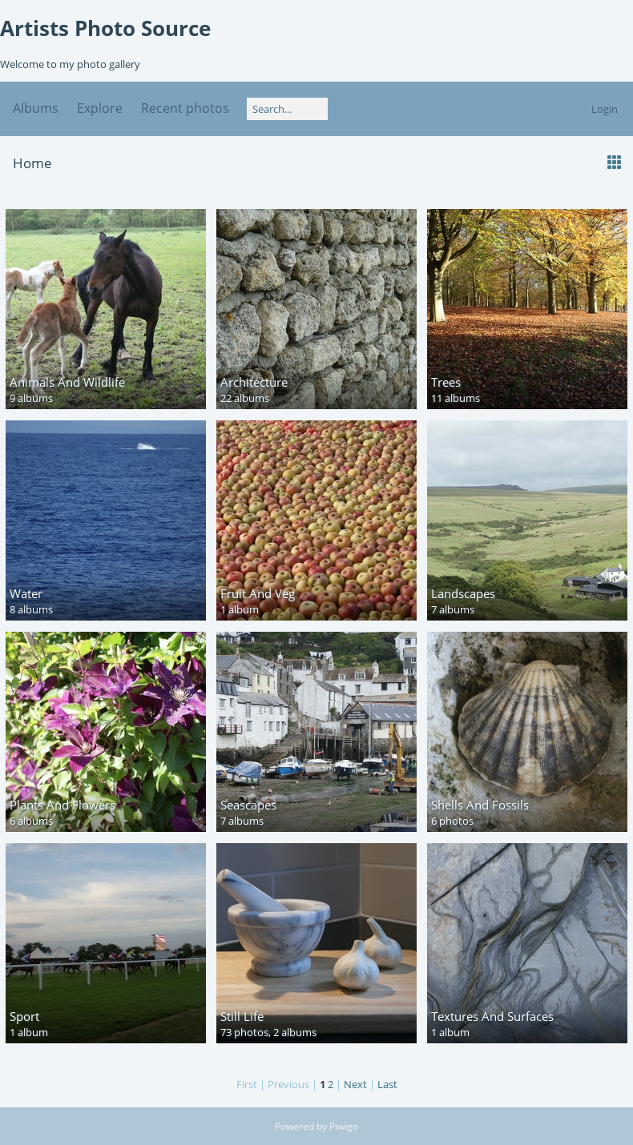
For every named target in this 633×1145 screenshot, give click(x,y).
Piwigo (343, 1126)
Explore (100, 108)
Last (387, 1084)
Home (32, 163)
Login (604, 109)
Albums (35, 108)
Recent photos (185, 108)
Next (355, 1084)
